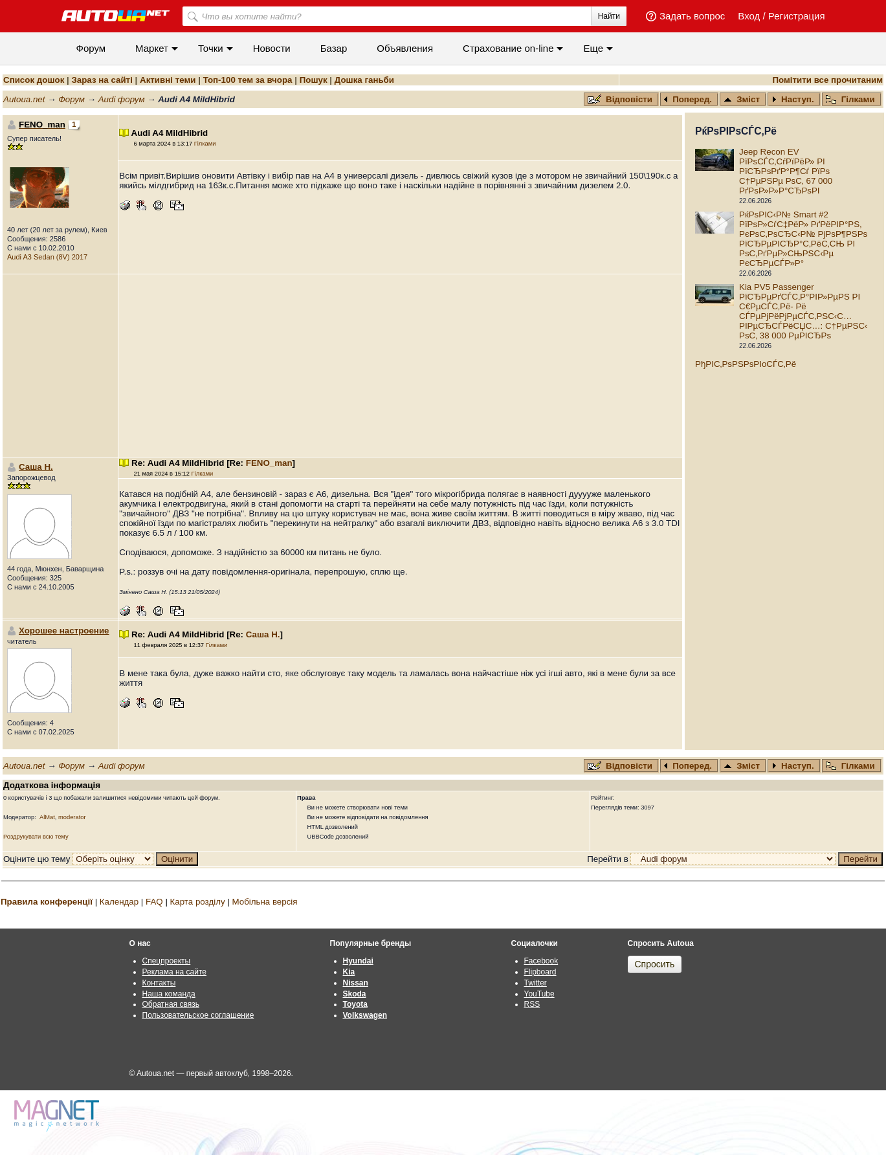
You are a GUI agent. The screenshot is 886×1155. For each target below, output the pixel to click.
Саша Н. (36, 467)
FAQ (154, 902)
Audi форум (121, 99)
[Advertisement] (400, 365)
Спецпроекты (166, 960)
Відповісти (621, 99)
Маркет (151, 48)
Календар (119, 902)
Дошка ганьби (364, 80)
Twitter (535, 982)
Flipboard (540, 971)
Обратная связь (170, 1004)
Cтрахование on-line (508, 48)
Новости (272, 48)
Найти (609, 16)
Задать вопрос (692, 15)
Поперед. (688, 99)
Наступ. (793, 99)
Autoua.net (24, 99)
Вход (749, 15)
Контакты (159, 982)
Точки (210, 48)
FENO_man (269, 463)
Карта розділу (197, 902)
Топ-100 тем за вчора (248, 80)
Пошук (313, 80)
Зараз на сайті (101, 80)
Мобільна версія (264, 902)
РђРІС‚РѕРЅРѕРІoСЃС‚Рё (745, 364)
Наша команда (168, 993)
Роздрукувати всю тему (36, 836)
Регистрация (796, 15)
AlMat (47, 817)
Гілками (850, 99)
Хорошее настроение (64, 630)
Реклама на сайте (174, 971)
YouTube (539, 993)
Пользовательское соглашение (198, 1015)
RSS (532, 1004)
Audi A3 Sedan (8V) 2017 (47, 257)
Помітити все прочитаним (827, 80)
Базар (334, 48)
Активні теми (167, 80)
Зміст (742, 99)
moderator (72, 817)
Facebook (541, 960)
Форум (91, 48)
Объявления (405, 48)
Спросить (655, 964)
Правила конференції (47, 902)
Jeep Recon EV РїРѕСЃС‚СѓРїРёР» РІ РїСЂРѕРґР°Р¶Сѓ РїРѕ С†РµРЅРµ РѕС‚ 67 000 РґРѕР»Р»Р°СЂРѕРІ (785, 171)
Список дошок (33, 80)
